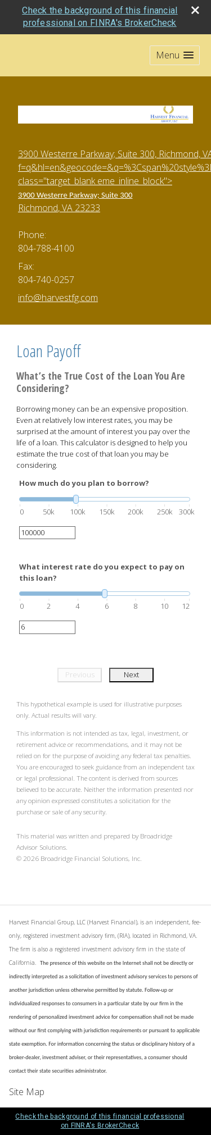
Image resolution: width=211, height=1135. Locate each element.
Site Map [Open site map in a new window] (26, 1092)
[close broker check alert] (195, 10)
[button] (175, 55)
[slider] (104, 499)
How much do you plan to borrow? (84, 483)
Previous (80, 674)
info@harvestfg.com (58, 297)
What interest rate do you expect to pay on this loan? (102, 572)
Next (131, 674)
